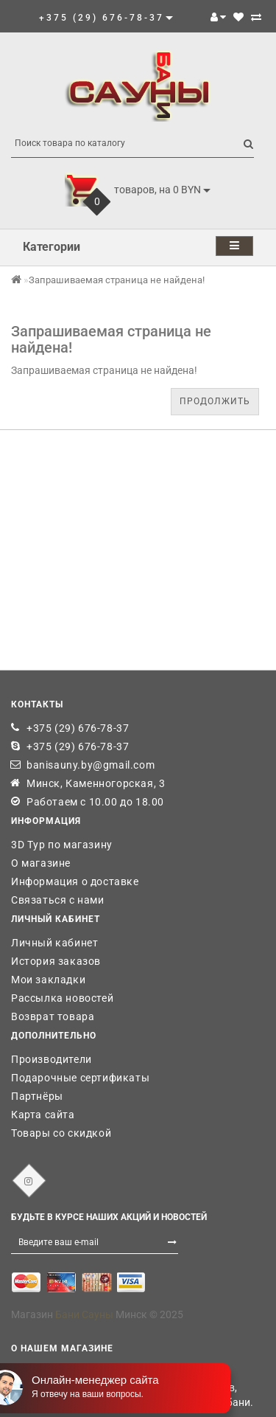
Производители (51, 1059)
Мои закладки (48, 979)
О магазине (41, 863)
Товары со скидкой (61, 1133)
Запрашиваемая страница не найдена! (117, 279)
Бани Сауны (84, 1314)
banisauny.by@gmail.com (90, 765)
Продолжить (215, 401)
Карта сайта (43, 1114)
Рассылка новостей (62, 998)
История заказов (56, 961)
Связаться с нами (58, 900)
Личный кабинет (54, 943)
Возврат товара (52, 1016)
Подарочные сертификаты (80, 1078)
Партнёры (37, 1096)
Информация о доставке (75, 881)
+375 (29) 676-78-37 (77, 728)
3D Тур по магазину (62, 844)
